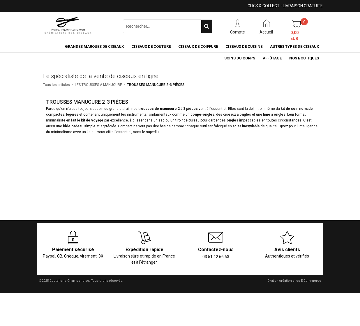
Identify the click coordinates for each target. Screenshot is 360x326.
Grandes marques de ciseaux (94, 46)
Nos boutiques (304, 58)
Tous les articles (56, 85)
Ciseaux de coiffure (198, 46)
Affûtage (272, 58)
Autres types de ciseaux (294, 46)
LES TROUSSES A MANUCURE (98, 85)
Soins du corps (239, 58)
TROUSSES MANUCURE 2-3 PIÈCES (156, 85)
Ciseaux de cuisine (243, 46)
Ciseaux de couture (151, 46)
